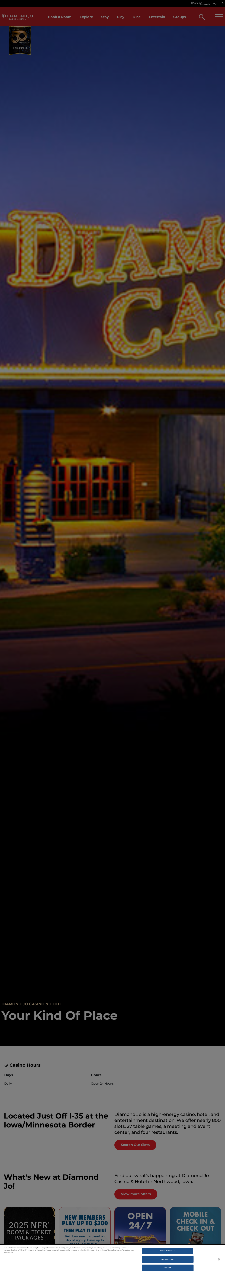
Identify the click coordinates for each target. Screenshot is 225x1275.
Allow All (167, 1268)
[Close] (219, 1259)
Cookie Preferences (167, 1251)
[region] (112, 1259)
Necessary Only (167, 1259)
